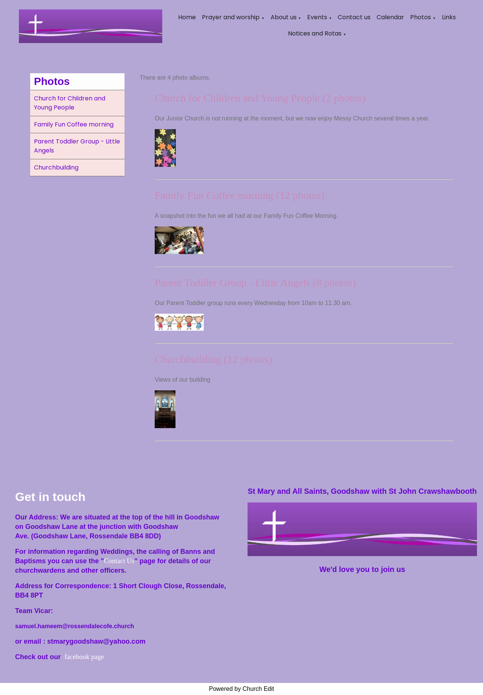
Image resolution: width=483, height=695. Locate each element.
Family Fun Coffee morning (74, 124)
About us (284, 17)
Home (187, 17)
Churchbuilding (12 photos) (213, 359)
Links (449, 17)
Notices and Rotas (314, 33)
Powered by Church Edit (241, 689)
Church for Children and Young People (69, 103)
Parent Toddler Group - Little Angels (77, 146)
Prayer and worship (231, 17)
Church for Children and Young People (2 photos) (260, 98)
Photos (420, 17)
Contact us (354, 17)
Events (317, 17)
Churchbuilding (56, 167)
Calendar (390, 17)
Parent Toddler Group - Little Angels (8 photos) (255, 282)
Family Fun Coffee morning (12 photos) (240, 195)
